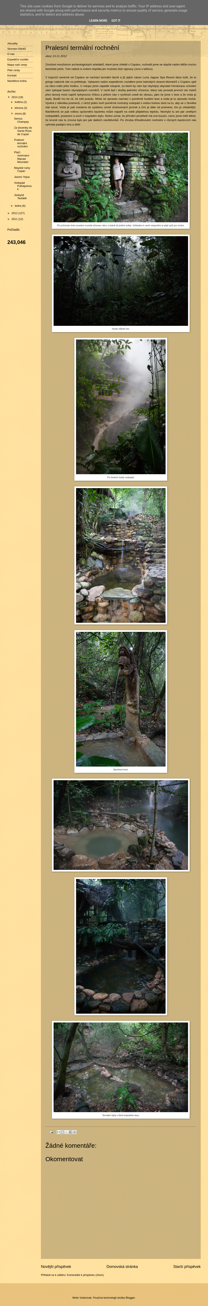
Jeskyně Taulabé (20, 196)
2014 (15, 97)
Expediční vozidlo (17, 59)
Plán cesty (13, 70)
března (19, 107)
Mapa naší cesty (17, 64)
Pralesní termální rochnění (21, 143)
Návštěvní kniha (17, 81)
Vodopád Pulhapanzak (23, 186)
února (18, 113)
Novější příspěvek (56, 1267)
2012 (15, 213)
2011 (15, 219)
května (19, 102)
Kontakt (12, 75)
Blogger (130, 1297)
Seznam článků (16, 48)
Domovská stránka (122, 1267)
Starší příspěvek (187, 1267)
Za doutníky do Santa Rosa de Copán (23, 131)
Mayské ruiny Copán (22, 169)
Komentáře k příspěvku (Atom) (85, 1275)
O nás (10, 54)
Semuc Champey (21, 120)
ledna (18, 205)
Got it (115, 20)
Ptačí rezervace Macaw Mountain (21, 157)
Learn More (98, 20)
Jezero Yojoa (22, 176)
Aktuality (12, 43)
